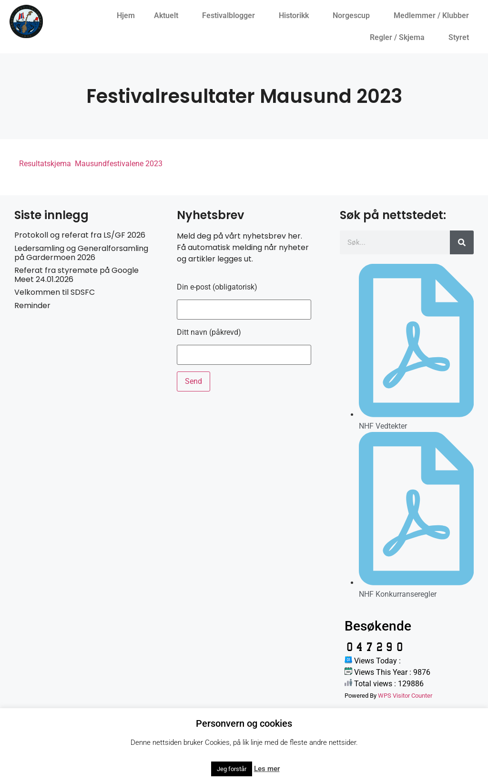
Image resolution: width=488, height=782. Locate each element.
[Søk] (462, 242)
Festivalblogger (231, 15)
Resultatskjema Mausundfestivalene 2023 (91, 163)
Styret (461, 37)
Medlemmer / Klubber (434, 15)
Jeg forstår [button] (231, 768)
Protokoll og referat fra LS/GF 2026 (79, 235)
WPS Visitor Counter (405, 695)
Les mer (267, 768)
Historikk (296, 15)
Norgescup (354, 15)
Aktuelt (168, 15)
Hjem (126, 15)
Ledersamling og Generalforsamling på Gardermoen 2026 (81, 253)
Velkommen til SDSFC (54, 292)
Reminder (32, 305)
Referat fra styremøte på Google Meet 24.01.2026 (76, 275)
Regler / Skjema (399, 37)
